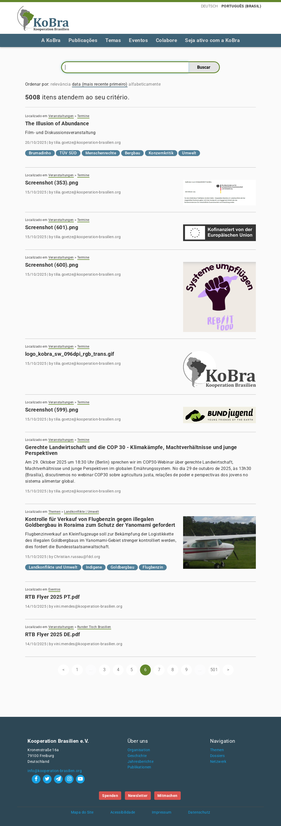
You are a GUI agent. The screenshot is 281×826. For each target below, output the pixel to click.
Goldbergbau (122, 567)
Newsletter (138, 795)
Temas (113, 40)
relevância (61, 84)
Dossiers (217, 756)
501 (214, 669)
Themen (54, 512)
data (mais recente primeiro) (100, 84)
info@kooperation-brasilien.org (55, 771)
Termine (83, 116)
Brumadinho (40, 153)
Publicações (83, 40)
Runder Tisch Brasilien (94, 627)
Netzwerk (218, 761)
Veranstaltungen (61, 116)
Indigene (94, 567)
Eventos (138, 40)
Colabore (166, 40)
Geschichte (137, 756)
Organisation (139, 750)
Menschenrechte (100, 153)
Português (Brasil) (241, 6)
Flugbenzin (153, 567)
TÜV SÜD (68, 153)
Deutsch (209, 6)
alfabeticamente (145, 84)
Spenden (110, 795)
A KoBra (51, 40)
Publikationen (139, 767)
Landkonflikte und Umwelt (53, 567)
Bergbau (132, 153)
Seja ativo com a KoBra (212, 40)
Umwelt (189, 153)
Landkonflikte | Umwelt (81, 512)
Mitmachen (167, 795)
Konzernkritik (161, 153)
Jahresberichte (141, 761)
